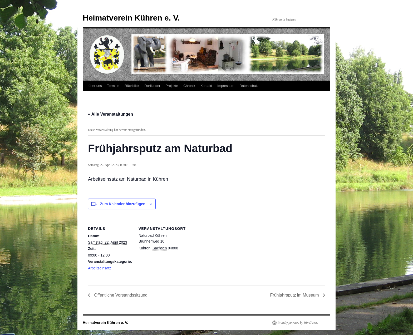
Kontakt (206, 86)
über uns (95, 86)
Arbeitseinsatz (99, 268)
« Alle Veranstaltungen (110, 114)
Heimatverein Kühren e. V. (131, 17)
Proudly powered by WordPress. (298, 322)
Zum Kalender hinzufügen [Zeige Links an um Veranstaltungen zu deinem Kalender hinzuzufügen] (122, 204)
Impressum (225, 86)
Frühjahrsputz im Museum (295, 295)
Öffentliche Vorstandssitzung (120, 295)
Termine (113, 86)
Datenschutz (248, 86)
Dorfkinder (152, 86)
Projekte (171, 86)
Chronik (189, 86)
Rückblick (132, 86)
